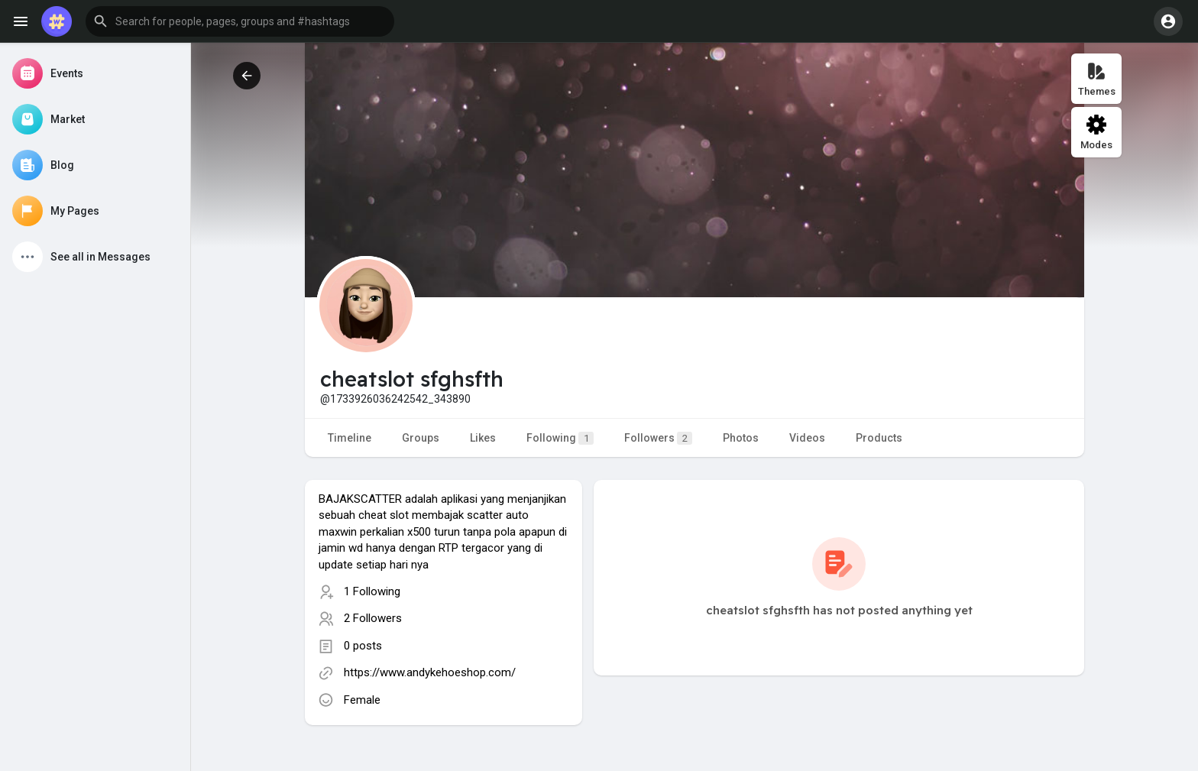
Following (560, 438)
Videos (807, 438)
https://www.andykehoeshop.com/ (430, 672)
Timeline (349, 438)
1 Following (372, 591)
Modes (1096, 133)
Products (879, 438)
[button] (240, 21)
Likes (483, 438)
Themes (1096, 79)
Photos (741, 438)
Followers (658, 438)
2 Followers (373, 618)
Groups (420, 438)
